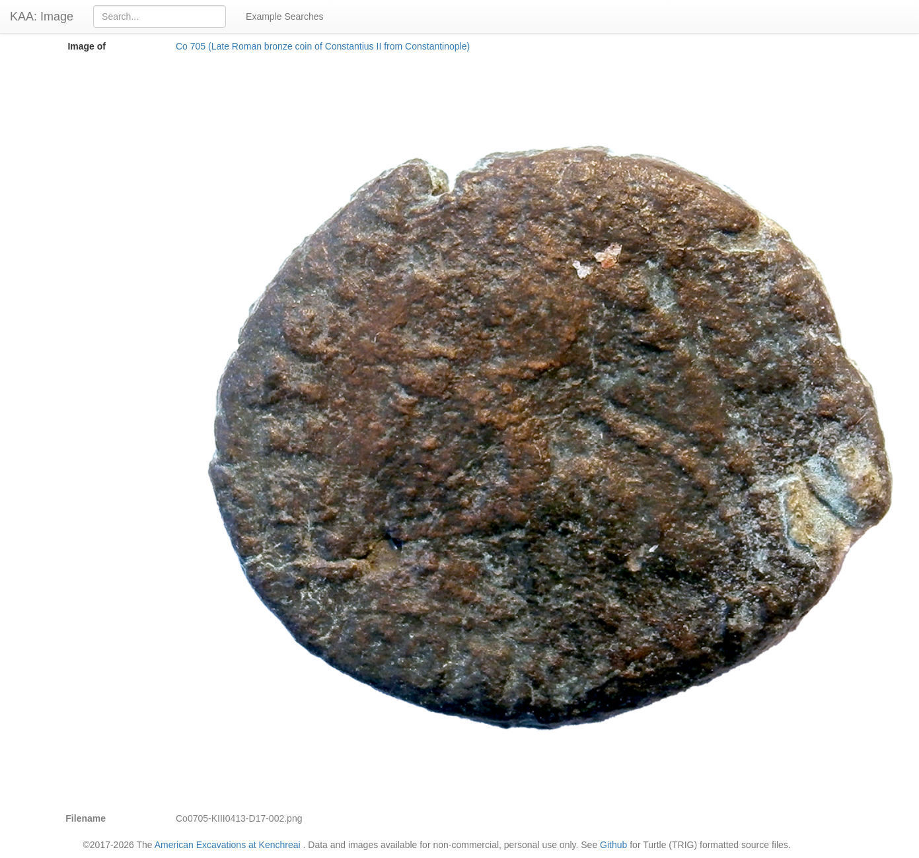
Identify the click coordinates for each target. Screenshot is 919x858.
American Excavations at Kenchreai (228, 845)
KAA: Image (41, 16)
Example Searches (285, 16)
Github (613, 845)
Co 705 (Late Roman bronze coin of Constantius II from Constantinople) (323, 46)
